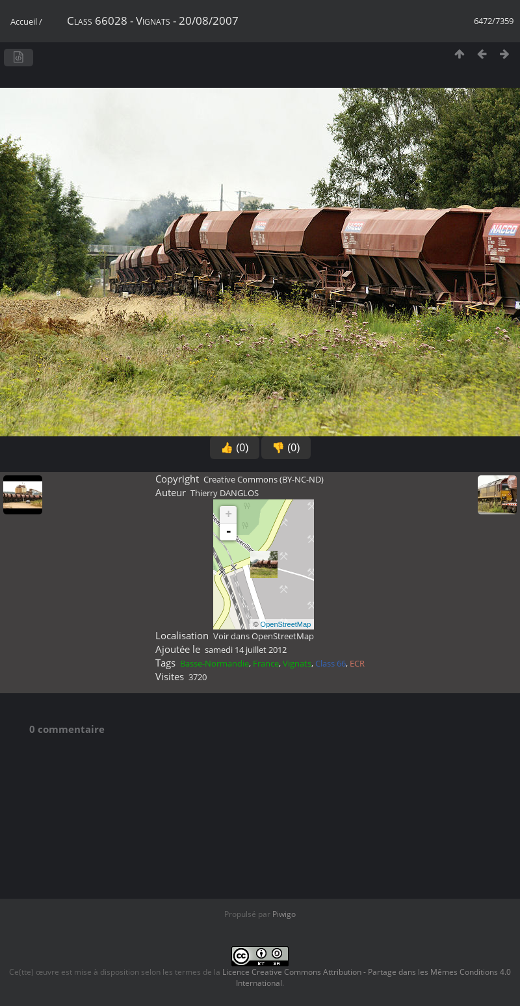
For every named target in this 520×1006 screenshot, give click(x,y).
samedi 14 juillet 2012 (246, 649)
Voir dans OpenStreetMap (263, 636)
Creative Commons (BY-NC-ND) (263, 479)
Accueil (23, 21)
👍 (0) (234, 447)
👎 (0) (286, 447)
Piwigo (284, 914)
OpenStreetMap (286, 624)
